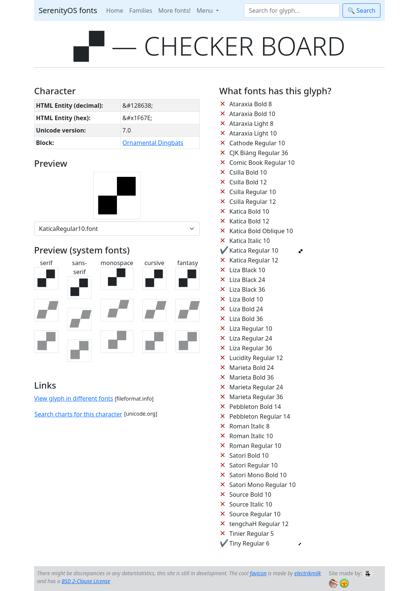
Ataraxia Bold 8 (250, 104)
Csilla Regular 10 (252, 192)
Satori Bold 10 (249, 455)
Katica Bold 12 (249, 221)
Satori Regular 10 (253, 465)
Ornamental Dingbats (152, 143)
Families (140, 10)
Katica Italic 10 (249, 241)
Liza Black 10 (247, 270)
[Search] (292, 10)
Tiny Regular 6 (249, 543)
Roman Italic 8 (249, 426)
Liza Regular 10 (250, 328)
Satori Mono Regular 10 (262, 485)
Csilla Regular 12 (252, 202)
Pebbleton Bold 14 (255, 407)
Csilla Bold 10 (248, 172)
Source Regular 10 (254, 514)
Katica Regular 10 (253, 250)
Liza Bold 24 (246, 309)
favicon (258, 573)
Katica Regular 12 (253, 260)
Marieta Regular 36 (256, 397)
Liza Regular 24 (250, 338)
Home (114, 10)
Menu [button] (205, 10)
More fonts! (174, 10)
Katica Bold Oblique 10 (261, 231)
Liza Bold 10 (246, 299)
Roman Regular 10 (255, 446)
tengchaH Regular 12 (259, 524)
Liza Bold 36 (246, 319)
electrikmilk (307, 573)
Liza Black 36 (247, 289)
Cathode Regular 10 (257, 143)
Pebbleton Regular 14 (259, 416)
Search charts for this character (78, 414)
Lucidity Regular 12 (256, 358)
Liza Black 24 (247, 280)
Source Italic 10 (250, 504)
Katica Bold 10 (249, 211)
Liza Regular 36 (250, 348)
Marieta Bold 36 (251, 377)
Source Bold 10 (250, 494)
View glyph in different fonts (73, 398)
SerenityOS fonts (68, 10)
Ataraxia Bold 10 (252, 114)
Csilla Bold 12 (248, 182)
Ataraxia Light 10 (253, 133)
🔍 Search (361, 10)
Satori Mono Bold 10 (258, 475)
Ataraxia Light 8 (251, 123)
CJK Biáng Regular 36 (258, 153)
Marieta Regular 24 (256, 387)
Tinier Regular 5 (251, 533)
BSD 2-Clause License (85, 581)
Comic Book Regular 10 (262, 162)
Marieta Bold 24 (251, 367)
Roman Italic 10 (251, 436)
